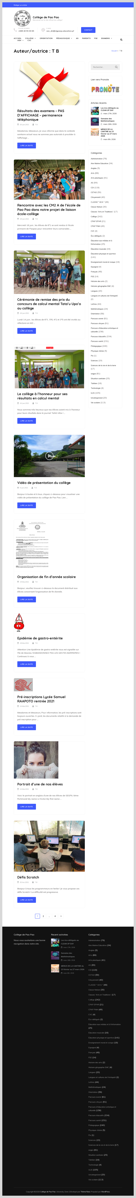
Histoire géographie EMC (101, 286)
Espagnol (94, 267)
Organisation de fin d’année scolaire (46, 577)
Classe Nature (96, 207)
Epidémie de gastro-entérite (40, 638)
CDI (92, 188)
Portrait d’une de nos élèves (40, 784)
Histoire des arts (97, 281)
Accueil (17, 38)
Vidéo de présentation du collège (44, 483)
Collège (29, 38)
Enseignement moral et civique (103, 262)
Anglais (94, 168)
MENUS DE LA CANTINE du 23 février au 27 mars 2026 (109, 132)
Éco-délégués (96, 236)
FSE (96, 38)
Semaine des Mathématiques (108, 120)
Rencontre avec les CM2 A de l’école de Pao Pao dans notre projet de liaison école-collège (49, 209)
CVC (29, 40)
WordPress (105, 1192)
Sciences (94, 360)
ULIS (93, 393)
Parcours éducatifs (98, 336)
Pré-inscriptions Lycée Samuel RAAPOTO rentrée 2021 (41, 699)
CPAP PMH (95, 226)
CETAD (94, 192)
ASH (19, 40)
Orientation (46, 38)
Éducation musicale (98, 249)
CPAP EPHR (96, 221)
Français (94, 272)
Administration (96, 159)
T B (36, 125)
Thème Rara (85, 1192)
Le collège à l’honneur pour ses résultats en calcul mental (42, 396)
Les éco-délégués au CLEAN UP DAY (110, 109)
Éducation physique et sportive (103, 254)
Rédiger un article (20, 5)
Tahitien (94, 383)
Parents (86, 38)
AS (77, 38)
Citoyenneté (96, 197)
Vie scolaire (95, 402)
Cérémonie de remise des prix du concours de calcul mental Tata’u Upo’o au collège (49, 303)
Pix (92, 356)
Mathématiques (97, 309)
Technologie (96, 388)
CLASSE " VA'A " (97, 202)
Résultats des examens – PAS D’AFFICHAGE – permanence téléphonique (40, 115)
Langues (94, 291)
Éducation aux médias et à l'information (104, 1024)
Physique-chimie (97, 351)
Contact (88, 30)
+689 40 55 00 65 (26, 31)
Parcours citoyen (97, 323)
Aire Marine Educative (99, 163)
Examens (105, 38)
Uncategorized (96, 398)
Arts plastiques (97, 178)
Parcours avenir (97, 318)
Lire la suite (26, 145)
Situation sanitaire (98, 378)
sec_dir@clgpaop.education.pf (60, 31)
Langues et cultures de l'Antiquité (104, 296)
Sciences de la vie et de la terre (103, 365)
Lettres (94, 304)
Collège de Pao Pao (46, 17)
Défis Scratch (28, 877)
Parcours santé (97, 341)
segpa (93, 374)
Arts (92, 173)
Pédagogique (63, 38)
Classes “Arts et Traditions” (102, 212)
